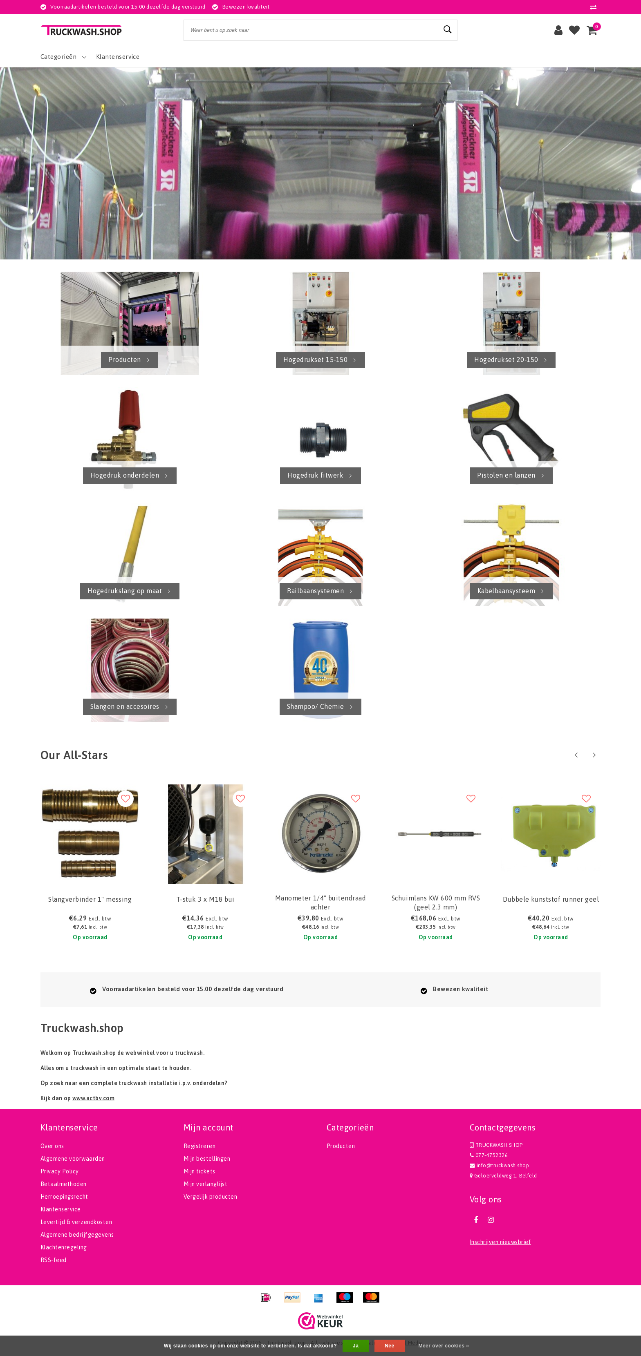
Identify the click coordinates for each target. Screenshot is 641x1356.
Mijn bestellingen (207, 1158)
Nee (389, 1346)
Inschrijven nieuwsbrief (500, 1242)
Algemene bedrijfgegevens (77, 1234)
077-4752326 (489, 1155)
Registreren (199, 1146)
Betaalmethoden (63, 1184)
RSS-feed (53, 1260)
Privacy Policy (59, 1171)
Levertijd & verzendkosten (76, 1222)
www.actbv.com (93, 1098)
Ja (356, 1346)
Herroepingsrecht (64, 1196)
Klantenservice (60, 1209)
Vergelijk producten (210, 1196)
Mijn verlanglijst (205, 1184)
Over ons (52, 1146)
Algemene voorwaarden (72, 1158)
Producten (341, 1146)
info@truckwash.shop (499, 1165)
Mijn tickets (199, 1171)
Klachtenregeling (63, 1247)
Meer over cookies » (443, 1346)
